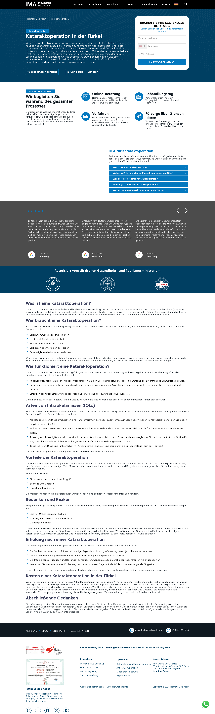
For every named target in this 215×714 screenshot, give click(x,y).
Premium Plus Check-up (91, 664)
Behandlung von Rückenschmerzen (133, 664)
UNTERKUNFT (58, 631)
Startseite (78, 4)
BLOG (44, 631)
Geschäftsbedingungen (91, 687)
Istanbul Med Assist (36, 19)
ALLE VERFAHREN (78, 631)
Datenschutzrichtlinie (116, 687)
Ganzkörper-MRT (88, 668)
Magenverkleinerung (126, 672)
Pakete (131, 4)
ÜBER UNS (31, 631)
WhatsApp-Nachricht (42, 72)
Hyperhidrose (123, 676)
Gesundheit (95, 4)
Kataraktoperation (60, 19)
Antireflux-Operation (127, 668)
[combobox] (142, 46)
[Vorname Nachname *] (162, 38)
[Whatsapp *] (162, 46)
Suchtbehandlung (88, 675)
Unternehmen (150, 4)
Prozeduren (114, 4)
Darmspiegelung (88, 671)
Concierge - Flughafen (82, 72)
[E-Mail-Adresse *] (162, 54)
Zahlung (166, 4)
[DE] (177, 4)
